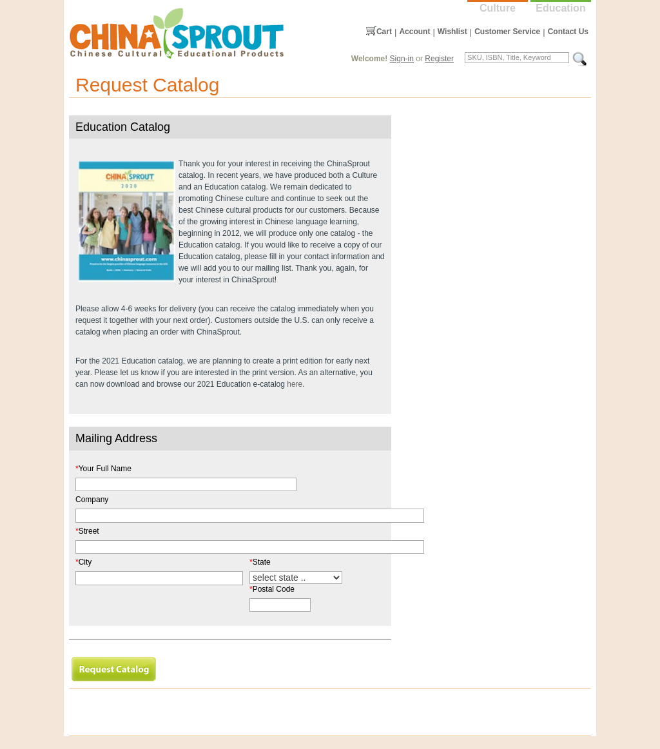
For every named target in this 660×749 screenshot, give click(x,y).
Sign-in (402, 58)
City (83, 562)
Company (91, 499)
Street (87, 531)
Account (414, 31)
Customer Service (507, 31)
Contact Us (568, 31)
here (294, 384)
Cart (384, 31)
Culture (498, 8)
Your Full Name (103, 468)
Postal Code (272, 589)
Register (439, 58)
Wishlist (452, 31)
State (260, 562)
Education (560, 8)
